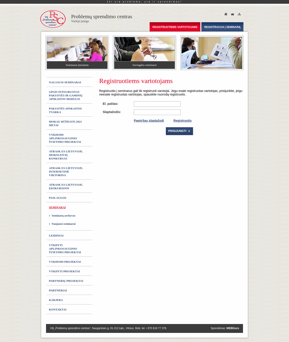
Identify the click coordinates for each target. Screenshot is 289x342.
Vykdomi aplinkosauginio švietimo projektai (65, 138)
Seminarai (57, 207)
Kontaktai (57, 309)
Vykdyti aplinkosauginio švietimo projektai (65, 248)
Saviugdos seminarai (144, 65)
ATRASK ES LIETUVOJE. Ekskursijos (66, 186)
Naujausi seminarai (65, 82)
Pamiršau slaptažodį (149, 120)
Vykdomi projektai (65, 261)
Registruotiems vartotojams (175, 27)
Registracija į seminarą (222, 27)
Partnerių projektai (66, 280)
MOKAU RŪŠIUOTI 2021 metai (65, 123)
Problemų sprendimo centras (101, 18)
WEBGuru (232, 328)
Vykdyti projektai (64, 271)
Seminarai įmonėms (77, 65)
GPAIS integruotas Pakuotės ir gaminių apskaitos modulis (66, 95)
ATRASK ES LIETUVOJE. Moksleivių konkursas (66, 155)
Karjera (56, 300)
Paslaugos (57, 197)
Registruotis (182, 120)
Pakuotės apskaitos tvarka (65, 110)
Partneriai (58, 290)
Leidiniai (56, 235)
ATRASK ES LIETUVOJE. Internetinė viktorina (66, 171)
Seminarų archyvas (63, 215)
